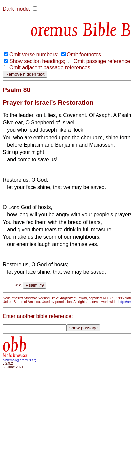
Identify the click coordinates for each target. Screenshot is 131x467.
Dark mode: (16, 9)
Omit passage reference (101, 61)
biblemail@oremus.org (20, 360)
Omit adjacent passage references (49, 67)
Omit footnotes (84, 54)
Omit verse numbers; (33, 54)
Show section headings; (37, 61)
